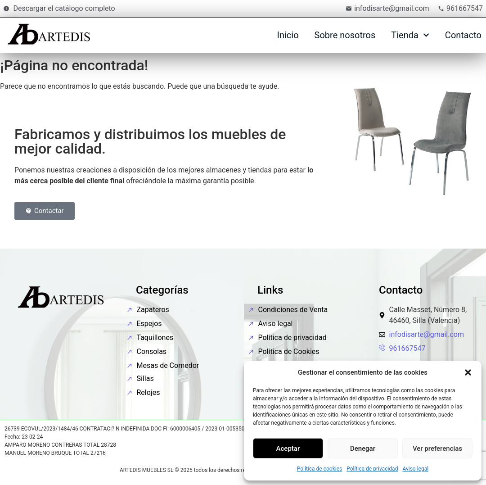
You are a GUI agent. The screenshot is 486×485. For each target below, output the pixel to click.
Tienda (410, 35)
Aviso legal (415, 469)
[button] (468, 372)
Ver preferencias (437, 448)
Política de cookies (319, 469)
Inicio (287, 35)
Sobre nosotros (345, 35)
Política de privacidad (372, 469)
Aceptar (288, 448)
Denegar (362, 448)
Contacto (463, 35)
